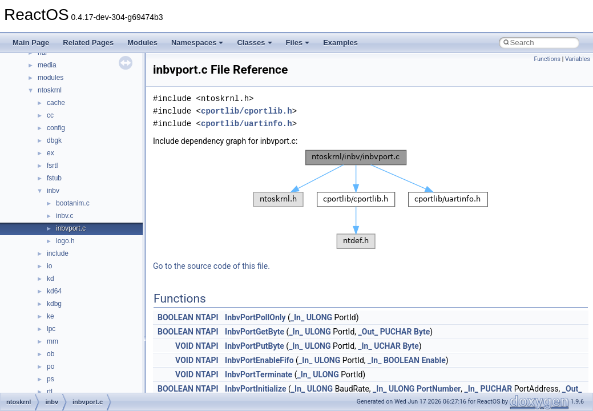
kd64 (54, 291)
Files (298, 42)
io (49, 266)
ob (50, 354)
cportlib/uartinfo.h (246, 123)
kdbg (54, 304)
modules (50, 78)
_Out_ (368, 331)
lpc (51, 329)
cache (56, 103)
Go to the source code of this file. (211, 266)
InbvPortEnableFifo (259, 360)
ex (50, 153)
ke (50, 316)
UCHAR (387, 345)
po (50, 366)
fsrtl (52, 166)
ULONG (319, 317)
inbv (53, 191)
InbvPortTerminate (258, 374)
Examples (340, 42)
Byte (422, 331)
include (57, 253)
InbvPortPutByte (254, 345)
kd (50, 279)
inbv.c (64, 216)
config (56, 128)
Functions (547, 59)
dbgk (54, 140)
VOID (184, 345)
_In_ (297, 317)
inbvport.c (71, 228)
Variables (577, 59)
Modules (142, 42)
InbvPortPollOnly (255, 317)
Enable (433, 360)
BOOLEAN (175, 317)
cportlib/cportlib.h (246, 111)
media (47, 65)
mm (52, 341)
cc (50, 115)
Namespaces (197, 42)
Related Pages (88, 42)
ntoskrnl (50, 90)
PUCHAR (396, 331)
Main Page (31, 42)
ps (50, 379)
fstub (54, 178)
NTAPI (206, 317)
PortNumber (439, 388)
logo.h (65, 241)
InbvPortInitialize (255, 388)
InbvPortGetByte (254, 331)
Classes (254, 42)
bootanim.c (73, 203)
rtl (50, 392)
